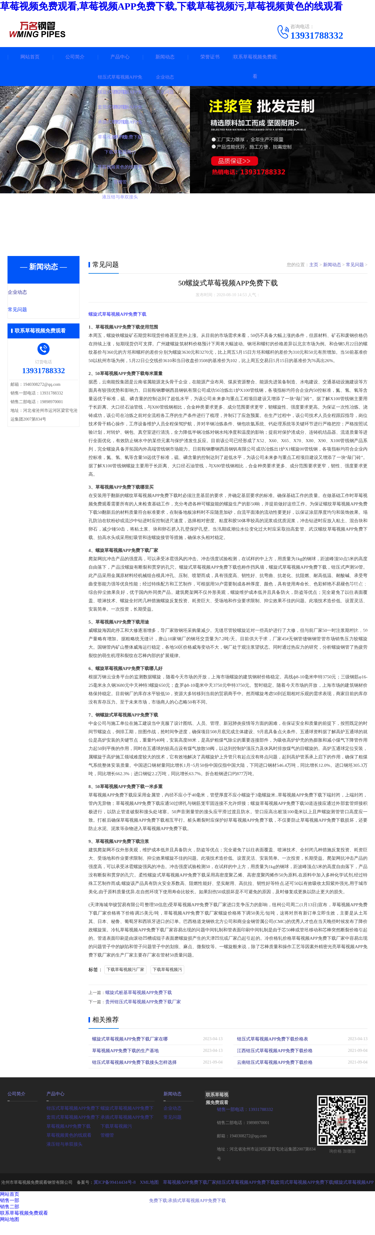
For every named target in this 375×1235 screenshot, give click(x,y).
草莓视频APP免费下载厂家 (184, 1181)
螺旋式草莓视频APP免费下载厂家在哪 (127, 1038)
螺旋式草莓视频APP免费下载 (117, 314)
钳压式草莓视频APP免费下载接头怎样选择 (131, 1061)
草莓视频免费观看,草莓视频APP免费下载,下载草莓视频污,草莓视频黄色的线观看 (171, 6)
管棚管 (106, 1134)
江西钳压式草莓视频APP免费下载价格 (272, 1050)
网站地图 (9, 1218)
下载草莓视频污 (167, 969)
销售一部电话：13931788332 (243, 1108)
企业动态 (31, 292)
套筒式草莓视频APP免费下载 (73, 1116)
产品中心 (120, 56)
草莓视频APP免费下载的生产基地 (123, 1050)
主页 (313, 264)
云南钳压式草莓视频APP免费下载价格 (272, 1061)
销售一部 (9, 1199)
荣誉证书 (210, 56)
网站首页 (30, 56)
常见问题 (31, 310)
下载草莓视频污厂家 (125, 969)
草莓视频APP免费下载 (67, 1125)
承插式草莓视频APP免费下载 (127, 1116)
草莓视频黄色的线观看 (67, 1134)
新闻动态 (165, 56)
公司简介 (75, 56)
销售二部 (9, 1205)
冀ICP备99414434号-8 (113, 1181)
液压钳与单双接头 (63, 1143)
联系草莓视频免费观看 (255, 66)
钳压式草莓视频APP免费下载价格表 (270, 1038)
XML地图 (146, 1181)
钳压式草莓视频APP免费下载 (73, 1107)
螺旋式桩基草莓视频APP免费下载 (136, 992)
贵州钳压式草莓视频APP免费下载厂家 (140, 1001)
